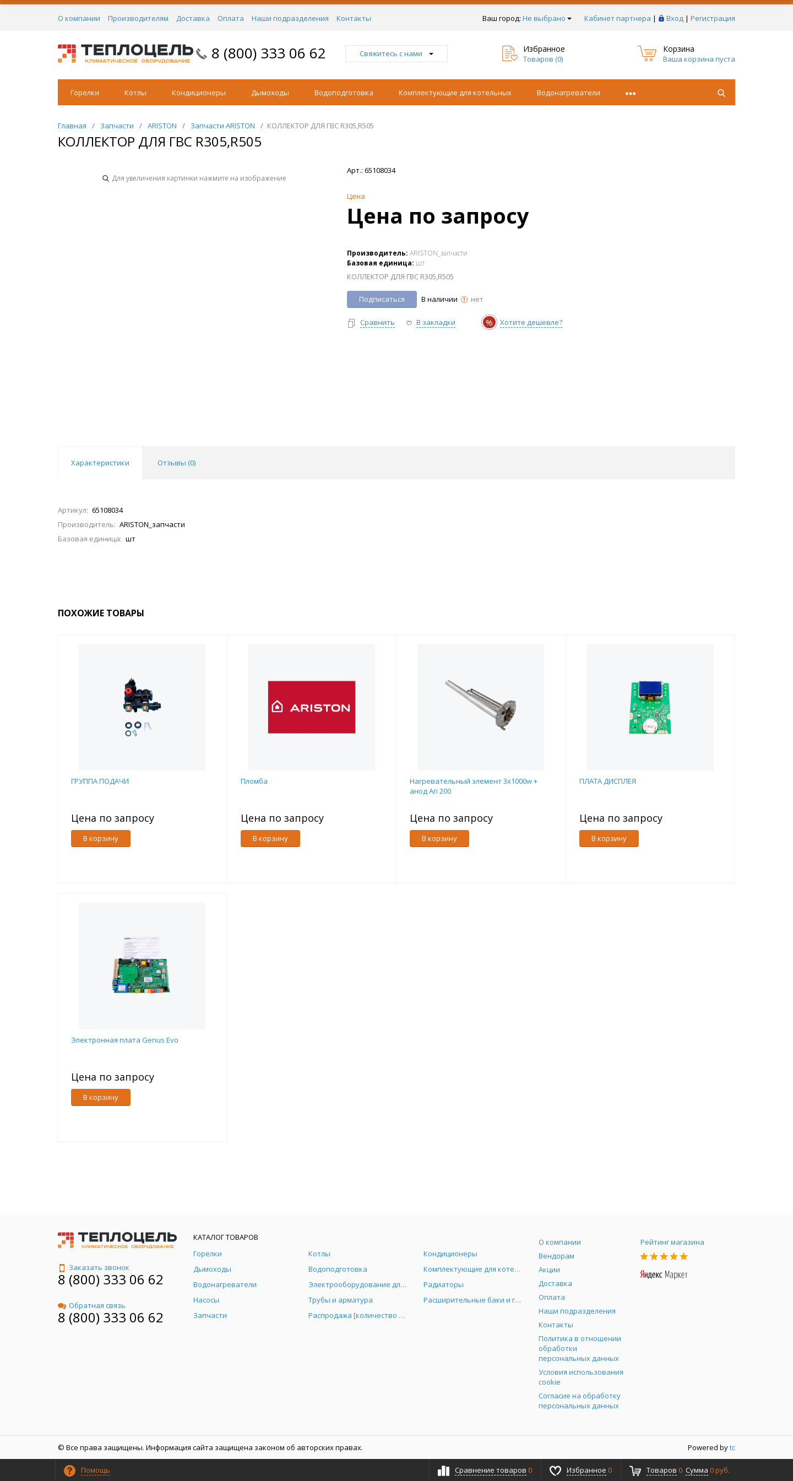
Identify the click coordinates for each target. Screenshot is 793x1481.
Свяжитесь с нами (396, 53)
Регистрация (713, 18)
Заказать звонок (93, 1267)
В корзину (100, 838)
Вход (674, 18)
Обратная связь (92, 1305)
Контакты (353, 18)
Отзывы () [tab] (176, 463)
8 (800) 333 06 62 (268, 53)
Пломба (254, 781)
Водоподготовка (343, 92)
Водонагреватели (568, 92)
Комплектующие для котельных (455, 92)
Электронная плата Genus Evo (124, 1040)
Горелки (84, 92)
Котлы (135, 92)
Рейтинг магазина (672, 1242)
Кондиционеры (199, 92)
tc (732, 1447)
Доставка (193, 18)
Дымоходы (270, 92)
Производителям (138, 18)
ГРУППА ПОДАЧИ (100, 781)
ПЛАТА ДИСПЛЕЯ (607, 781)
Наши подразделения (290, 18)
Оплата (231, 18)
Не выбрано (547, 18)
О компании (79, 18)
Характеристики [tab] (100, 463)
